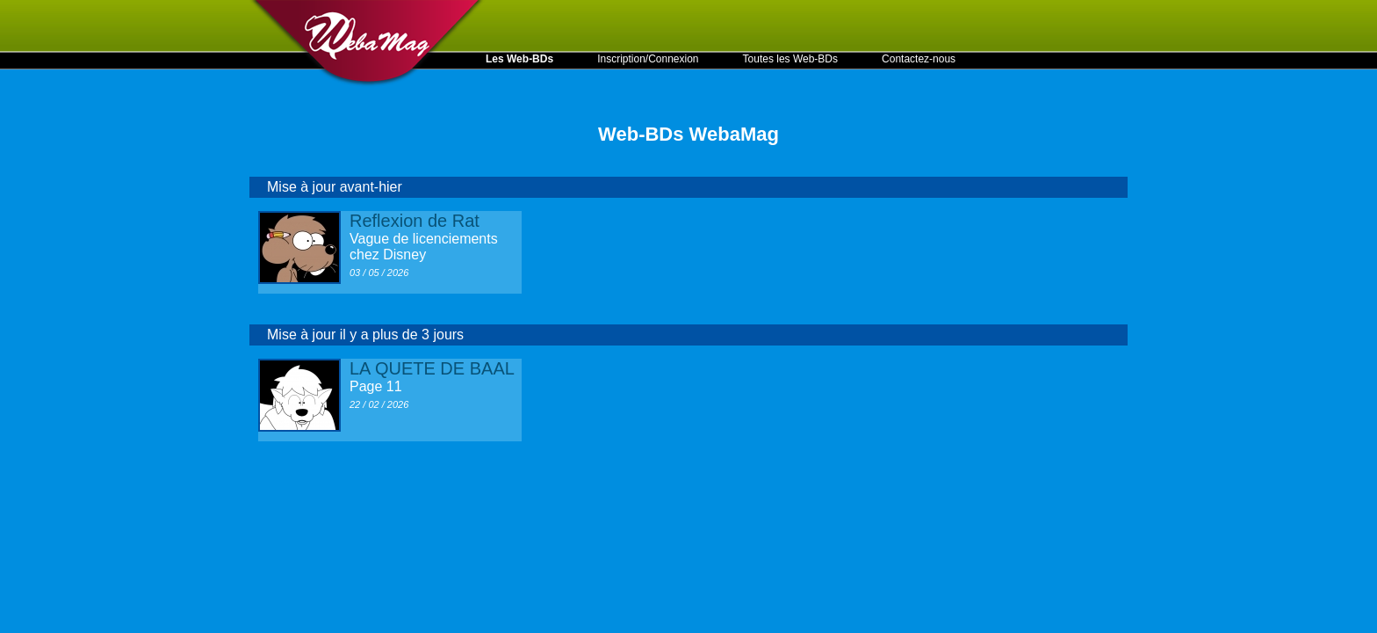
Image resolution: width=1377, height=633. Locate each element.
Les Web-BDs (519, 59)
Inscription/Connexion (647, 59)
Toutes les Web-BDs (791, 59)
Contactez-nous (918, 59)
